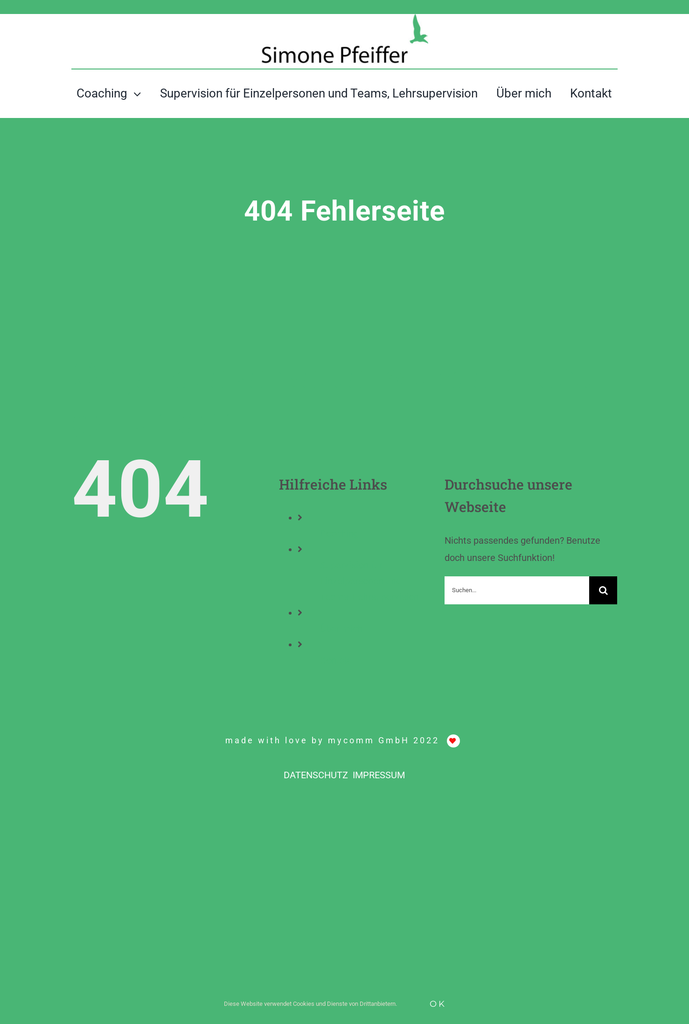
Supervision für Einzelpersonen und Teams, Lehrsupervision (369, 581)
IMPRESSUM (379, 775)
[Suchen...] (517, 590)
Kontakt (336, 660)
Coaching (339, 533)
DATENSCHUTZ (317, 775)
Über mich (341, 628)
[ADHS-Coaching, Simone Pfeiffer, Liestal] (344, 18)
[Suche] (603, 590)
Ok (438, 1004)
